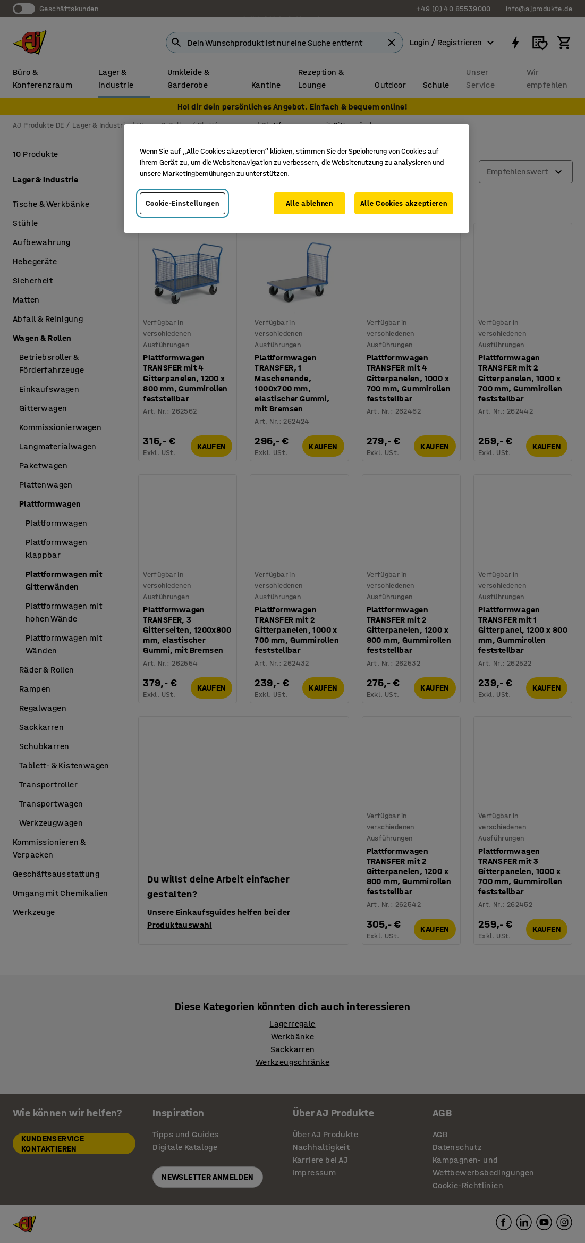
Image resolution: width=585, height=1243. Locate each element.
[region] (296, 178)
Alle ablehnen (309, 203)
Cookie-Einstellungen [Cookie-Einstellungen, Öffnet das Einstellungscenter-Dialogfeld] (182, 203)
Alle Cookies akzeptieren (403, 203)
